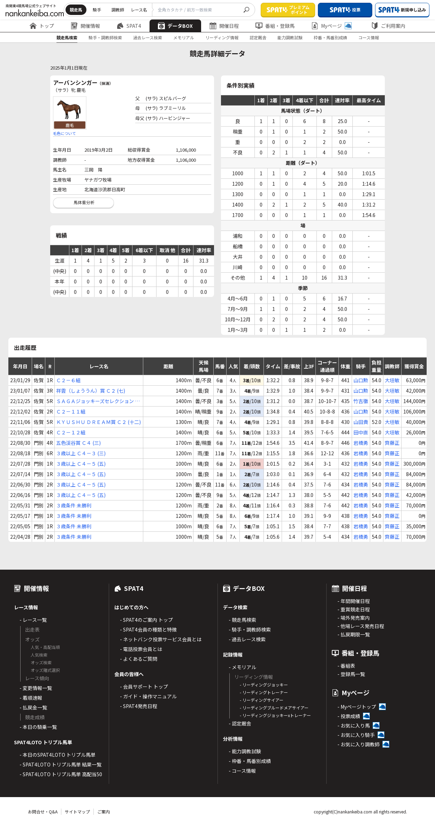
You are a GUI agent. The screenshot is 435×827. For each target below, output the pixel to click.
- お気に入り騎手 (356, 734)
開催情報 (85, 25)
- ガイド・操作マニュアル (148, 696)
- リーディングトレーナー (264, 692)
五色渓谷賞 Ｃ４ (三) (78, 442)
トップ (42, 25)
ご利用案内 (388, 25)
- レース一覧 (33, 619)
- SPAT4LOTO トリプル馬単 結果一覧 (60, 764)
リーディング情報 (221, 37)
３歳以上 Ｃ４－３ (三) (81, 453)
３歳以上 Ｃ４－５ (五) (81, 463)
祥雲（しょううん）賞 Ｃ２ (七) (90, 390)
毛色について (64, 133)
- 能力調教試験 (245, 751)
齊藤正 (392, 442)
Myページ (331, 25)
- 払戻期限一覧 (353, 634)
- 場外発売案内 (353, 617)
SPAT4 (129, 25)
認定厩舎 (258, 37)
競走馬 (76, 10)
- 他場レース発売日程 (360, 626)
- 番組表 (346, 665)
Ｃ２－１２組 (70, 432)
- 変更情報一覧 (36, 687)
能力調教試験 (290, 37)
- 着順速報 (31, 697)
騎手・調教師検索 (105, 37)
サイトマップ (77, 811)
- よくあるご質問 (138, 658)
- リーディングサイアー (261, 700)
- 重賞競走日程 (353, 609)
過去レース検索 (147, 37)
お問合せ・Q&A (43, 811)
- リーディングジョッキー (264, 685)
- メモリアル (242, 667)
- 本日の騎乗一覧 (38, 726)
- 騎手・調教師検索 (250, 629)
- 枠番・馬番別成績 (250, 760)
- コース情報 (242, 770)
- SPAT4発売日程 (138, 705)
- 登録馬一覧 (351, 674)
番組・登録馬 (275, 25)
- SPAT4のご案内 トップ (146, 619)
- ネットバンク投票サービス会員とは (160, 639)
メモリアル (183, 37)
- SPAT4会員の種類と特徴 (148, 629)
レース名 (139, 10)
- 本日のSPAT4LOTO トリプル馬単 (58, 754)
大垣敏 (392, 380)
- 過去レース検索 (247, 639)
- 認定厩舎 (240, 723)
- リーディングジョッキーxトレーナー (275, 715)
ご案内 (103, 811)
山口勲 (360, 380)
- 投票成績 (348, 716)
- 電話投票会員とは (141, 648)
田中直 (360, 432)
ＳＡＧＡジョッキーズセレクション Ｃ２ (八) (98, 401)
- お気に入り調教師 (358, 744)
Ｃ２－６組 (68, 380)
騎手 (97, 10)
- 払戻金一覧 (33, 707)
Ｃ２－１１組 (70, 411)
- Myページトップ (356, 706)
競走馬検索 (66, 37)
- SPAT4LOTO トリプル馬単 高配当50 (61, 774)
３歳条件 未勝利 (73, 505)
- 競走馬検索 (242, 619)
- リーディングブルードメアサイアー (274, 707)
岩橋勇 (360, 442)
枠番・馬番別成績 (330, 37)
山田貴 (360, 421)
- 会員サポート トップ (144, 686)
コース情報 (368, 37)
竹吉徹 (360, 401)
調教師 (118, 10)
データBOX (175, 25)
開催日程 (224, 25)
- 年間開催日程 (353, 600)
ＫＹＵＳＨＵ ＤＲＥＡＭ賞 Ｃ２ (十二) (98, 421)
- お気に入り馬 (353, 725)
